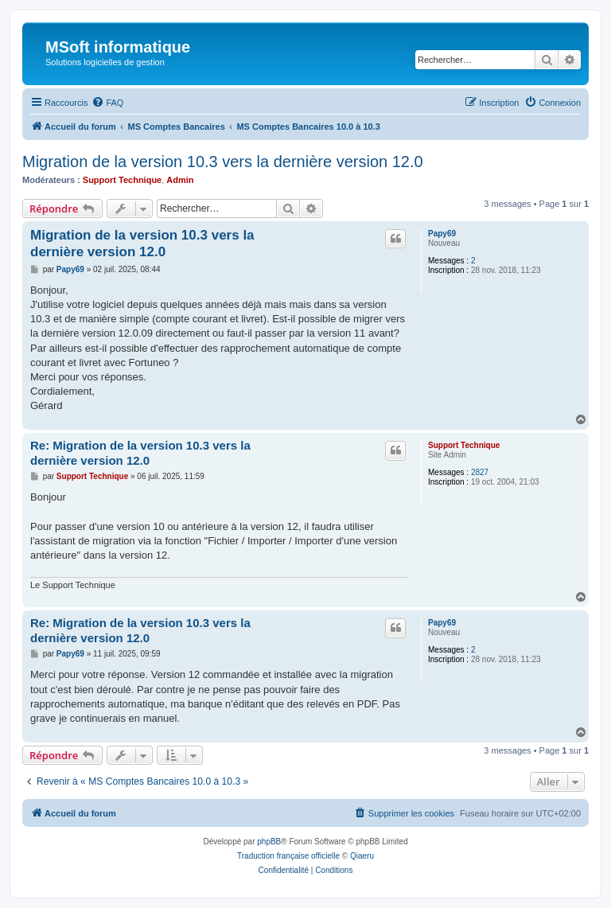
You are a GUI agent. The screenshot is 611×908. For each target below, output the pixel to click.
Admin (179, 180)
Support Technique (122, 180)
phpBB (269, 841)
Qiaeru (362, 855)
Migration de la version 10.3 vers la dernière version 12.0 (222, 161)
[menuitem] (107, 102)
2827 (479, 472)
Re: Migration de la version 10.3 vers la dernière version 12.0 (140, 452)
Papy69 (442, 233)
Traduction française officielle (288, 855)
